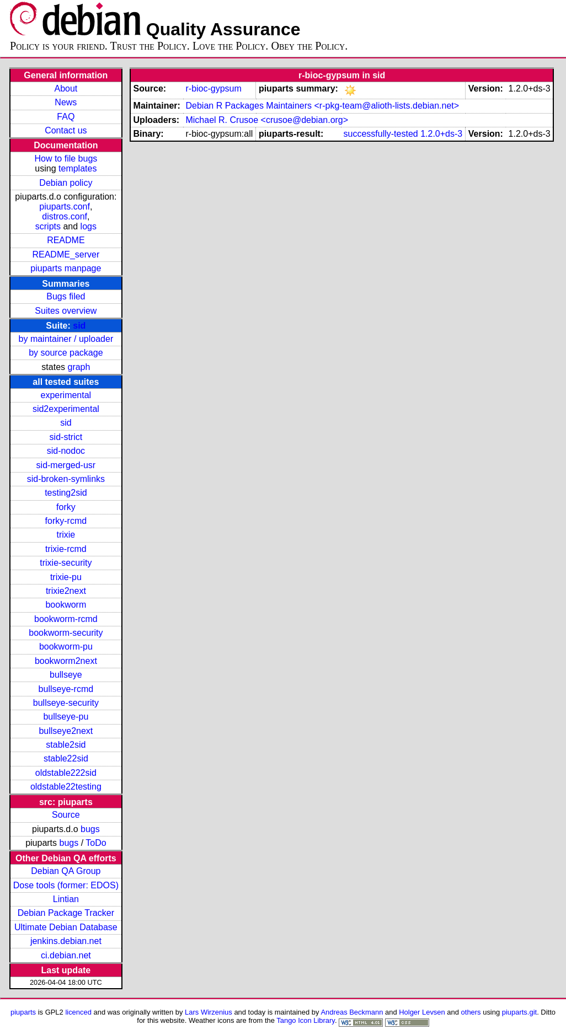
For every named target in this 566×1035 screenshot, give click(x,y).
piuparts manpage (65, 268)
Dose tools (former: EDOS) (66, 885)
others (471, 1012)
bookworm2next (66, 661)
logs (89, 226)
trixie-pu (66, 577)
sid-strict (66, 437)
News (66, 102)
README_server (65, 254)
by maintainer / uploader (66, 339)
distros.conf (64, 216)
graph (78, 367)
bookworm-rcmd (66, 619)
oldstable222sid (66, 772)
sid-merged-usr (66, 465)
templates (77, 168)
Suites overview (66, 310)
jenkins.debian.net (66, 941)
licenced (78, 1012)
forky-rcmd (66, 520)
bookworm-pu (66, 646)
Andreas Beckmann (352, 1012)
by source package (66, 352)
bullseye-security (66, 702)
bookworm (65, 604)
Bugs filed (65, 296)
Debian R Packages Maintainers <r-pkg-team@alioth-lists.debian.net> (322, 105)
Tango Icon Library (305, 1020)
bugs (90, 829)
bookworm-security (66, 632)
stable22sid (66, 758)
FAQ (65, 116)
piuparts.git (519, 1012)
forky (66, 507)
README (65, 240)
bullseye (66, 674)
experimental (66, 395)
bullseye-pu (65, 716)
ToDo (96, 843)
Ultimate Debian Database (66, 927)
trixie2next (66, 591)
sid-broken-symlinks (66, 479)
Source (66, 814)
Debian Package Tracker (66, 913)
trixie (65, 534)
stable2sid (66, 744)
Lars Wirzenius (208, 1012)
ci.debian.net (66, 955)
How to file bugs (65, 158)
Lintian (66, 899)
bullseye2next (66, 731)
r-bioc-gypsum (213, 88)
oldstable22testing (66, 786)
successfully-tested (381, 133)
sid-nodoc (66, 450)
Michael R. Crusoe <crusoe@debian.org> (266, 120)
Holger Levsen (422, 1012)
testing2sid (66, 492)
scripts (48, 226)
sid (79, 325)
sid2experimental (66, 409)
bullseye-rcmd (66, 689)
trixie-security (66, 562)
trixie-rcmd (66, 549)
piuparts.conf (64, 206)
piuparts (23, 1012)
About (65, 88)
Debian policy (65, 182)
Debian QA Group (65, 871)
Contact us (66, 130)
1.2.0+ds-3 (441, 133)
